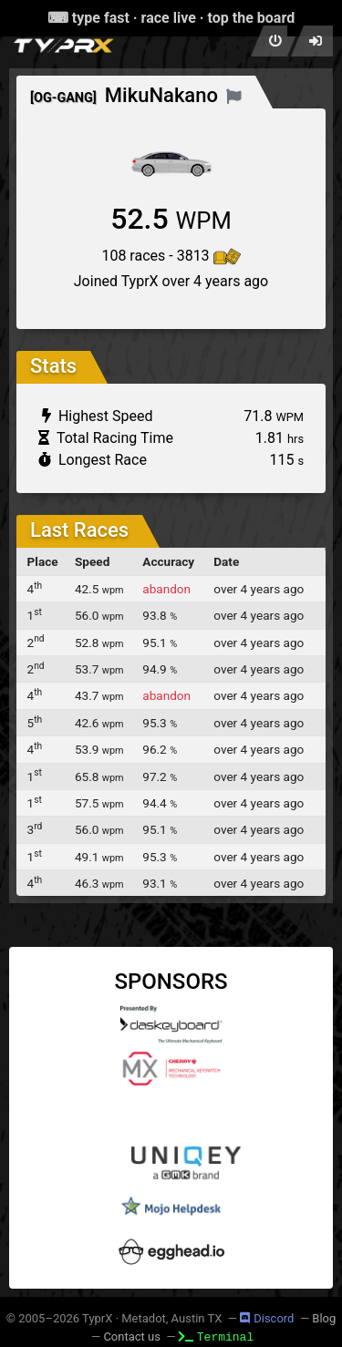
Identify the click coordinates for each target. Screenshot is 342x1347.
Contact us (132, 1336)
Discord (267, 1318)
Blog (324, 1318)
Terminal (216, 1336)
